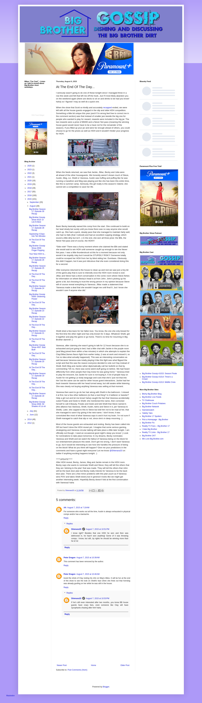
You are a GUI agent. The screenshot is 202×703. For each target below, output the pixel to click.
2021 (29, 177)
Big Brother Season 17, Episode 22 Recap (37, 319)
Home (93, 665)
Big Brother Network (150, 407)
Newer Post (62, 665)
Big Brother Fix (148, 423)
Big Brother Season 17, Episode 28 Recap (37, 227)
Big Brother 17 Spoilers (151, 416)
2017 (29, 192)
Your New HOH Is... (37, 254)
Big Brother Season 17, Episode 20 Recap (37, 361)
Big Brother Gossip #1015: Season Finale (159, 373)
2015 (29, 199)
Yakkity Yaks (147, 413)
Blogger (106, 687)
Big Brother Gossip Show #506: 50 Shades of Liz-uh (37, 404)
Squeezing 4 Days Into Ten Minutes (37, 235)
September (34, 202)
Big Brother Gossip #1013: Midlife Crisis (158, 382)
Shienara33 (76, 529)
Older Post (124, 665)
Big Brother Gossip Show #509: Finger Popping (37, 248)
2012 (29, 423)
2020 (29, 180)
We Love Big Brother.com (152, 439)
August (33, 206)
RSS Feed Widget (38, 115)
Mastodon (10, 695)
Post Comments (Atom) (77, 670)
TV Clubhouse (148, 400)
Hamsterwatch (148, 410)
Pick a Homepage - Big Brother (155, 419)
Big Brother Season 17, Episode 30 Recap (37, 211)
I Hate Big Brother (149, 429)
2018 (29, 188)
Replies (69, 524)
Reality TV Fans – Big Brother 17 (156, 426)
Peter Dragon (69, 557)
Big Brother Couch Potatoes (154, 403)
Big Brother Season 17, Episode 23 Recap (37, 310)
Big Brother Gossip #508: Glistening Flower (37, 296)
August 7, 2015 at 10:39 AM (87, 557)
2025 (29, 166)
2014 (29, 419)
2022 (29, 173)
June (32, 415)
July (32, 411)
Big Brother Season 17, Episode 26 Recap (37, 260)
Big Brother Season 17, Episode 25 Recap (37, 268)
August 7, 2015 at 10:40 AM (87, 574)
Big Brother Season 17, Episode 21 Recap (37, 333)
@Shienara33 (116, 450)
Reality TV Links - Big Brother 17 (155, 432)
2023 (29, 169)
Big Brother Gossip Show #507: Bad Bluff (37, 347)
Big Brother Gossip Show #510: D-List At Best (37, 219)
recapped (107, 107)
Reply (66, 518)
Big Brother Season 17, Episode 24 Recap (37, 288)
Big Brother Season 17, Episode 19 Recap (37, 375)
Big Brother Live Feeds (151, 397)
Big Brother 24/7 (149, 436)
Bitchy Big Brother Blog (151, 394)
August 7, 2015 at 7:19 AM (78, 507)
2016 (29, 195)
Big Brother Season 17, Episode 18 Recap (37, 395)
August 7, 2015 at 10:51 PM (97, 529)
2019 (29, 184)
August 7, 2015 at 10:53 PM (97, 598)
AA (65, 507)
